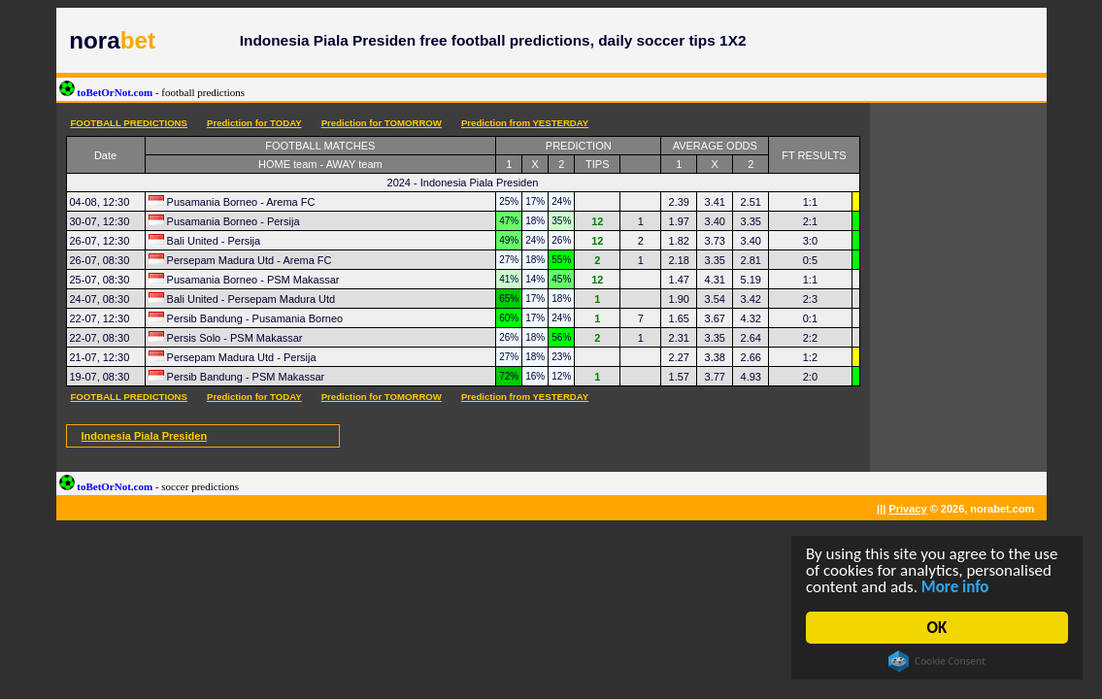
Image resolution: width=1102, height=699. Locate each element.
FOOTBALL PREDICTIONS (129, 122)
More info (955, 587)
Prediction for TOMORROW (381, 122)
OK (937, 627)
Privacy (907, 509)
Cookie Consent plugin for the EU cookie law (936, 661)
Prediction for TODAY (254, 122)
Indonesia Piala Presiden (145, 436)
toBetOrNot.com (152, 92)
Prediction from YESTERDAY (524, 122)
